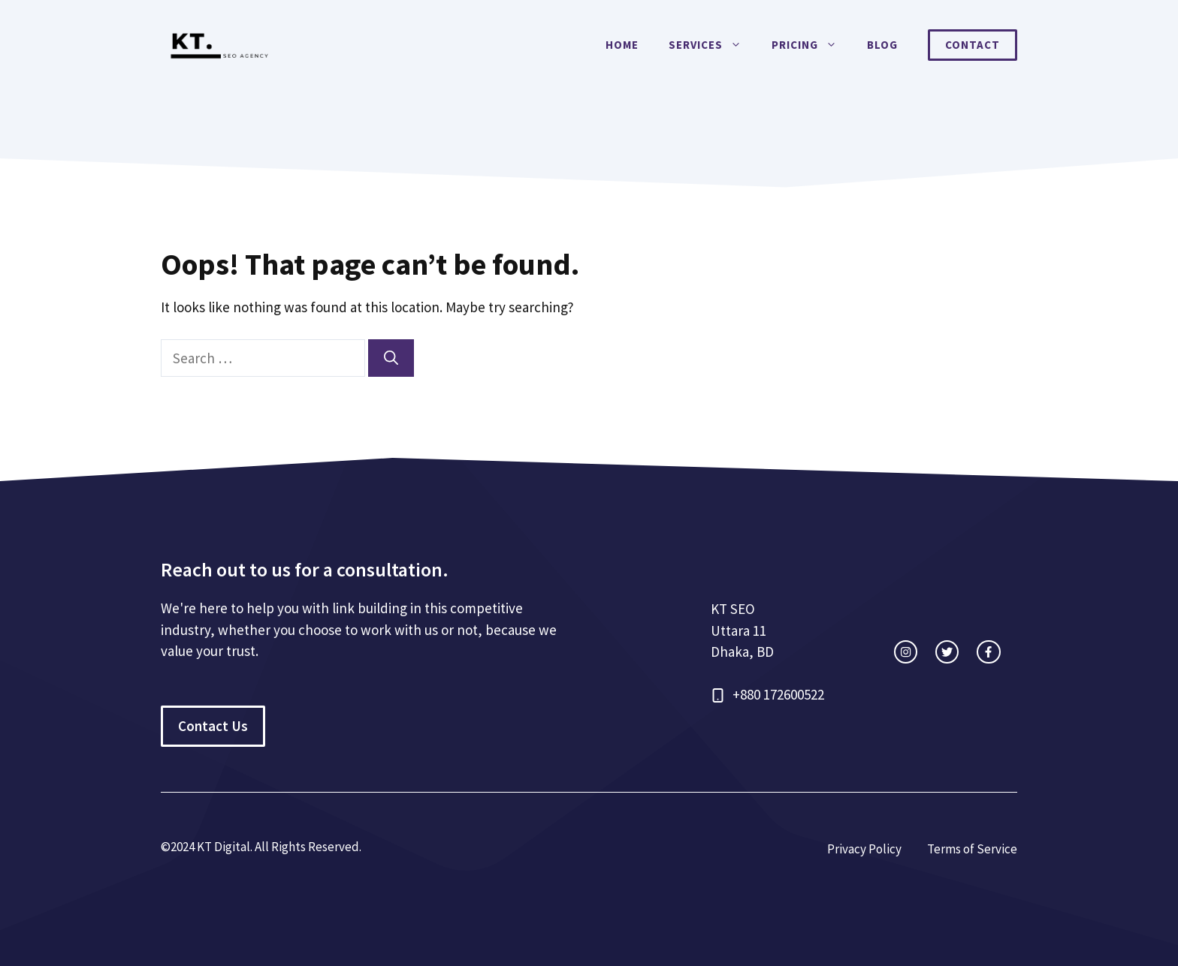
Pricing (812, 45)
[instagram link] (905, 652)
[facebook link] (988, 652)
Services (713, 45)
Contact (972, 45)
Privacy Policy (864, 849)
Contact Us (213, 726)
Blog (882, 45)
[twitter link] (947, 652)
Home (622, 45)
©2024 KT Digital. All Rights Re (241, 846)
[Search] (391, 358)
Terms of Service (972, 849)
